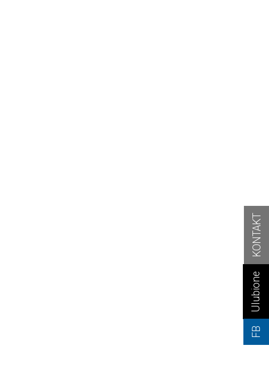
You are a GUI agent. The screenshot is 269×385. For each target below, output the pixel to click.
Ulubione (256, 291)
